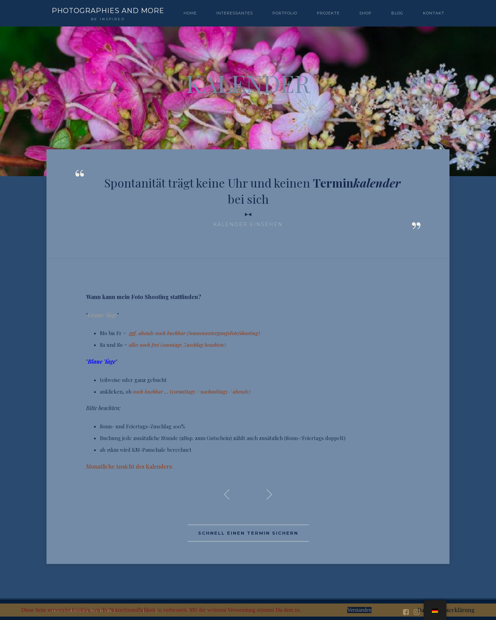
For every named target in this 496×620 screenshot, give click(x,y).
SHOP (365, 13)
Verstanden (359, 610)
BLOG (397, 13)
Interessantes (234, 13)
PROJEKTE (328, 13)
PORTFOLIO (284, 13)
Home (190, 13)
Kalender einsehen (248, 224)
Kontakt (433, 13)
